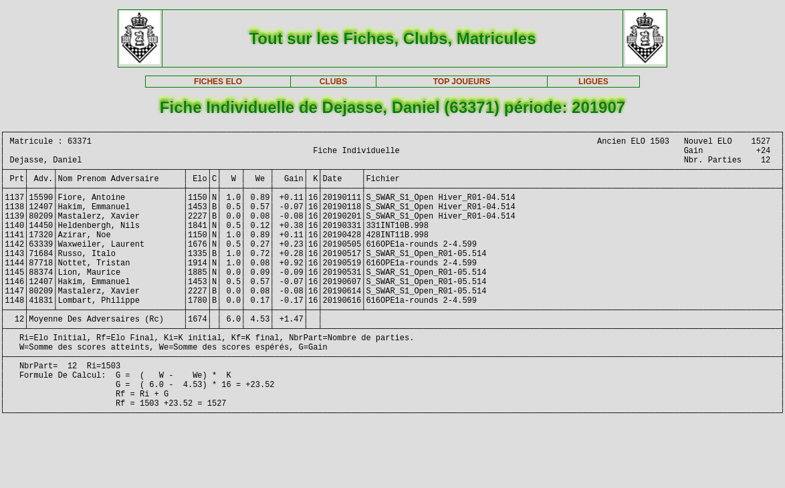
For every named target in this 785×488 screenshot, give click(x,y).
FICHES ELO (218, 81)
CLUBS (333, 81)
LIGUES (593, 81)
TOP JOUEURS (462, 81)
